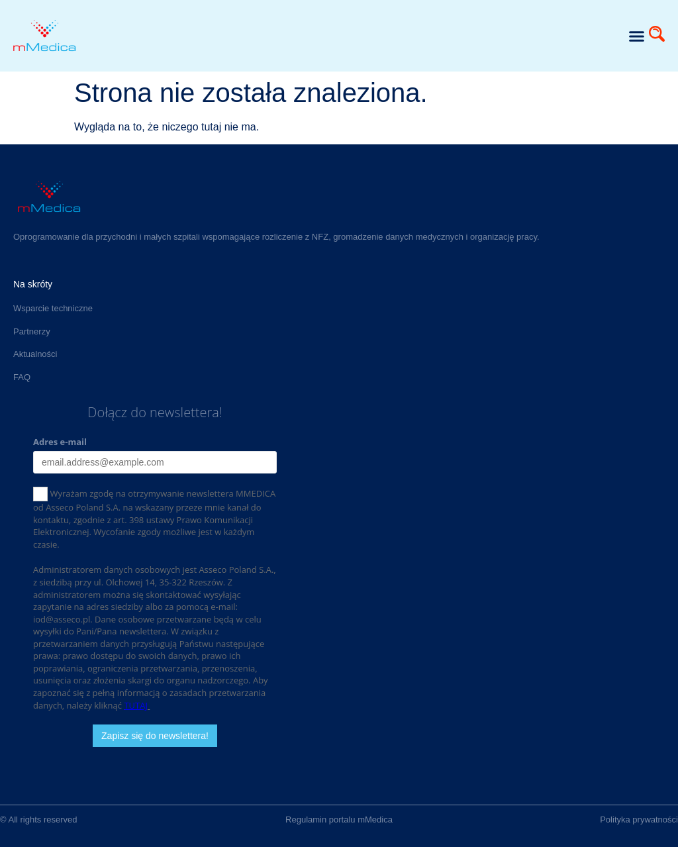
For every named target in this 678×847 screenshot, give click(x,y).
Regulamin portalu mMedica (339, 819)
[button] (636, 35)
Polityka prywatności (639, 819)
